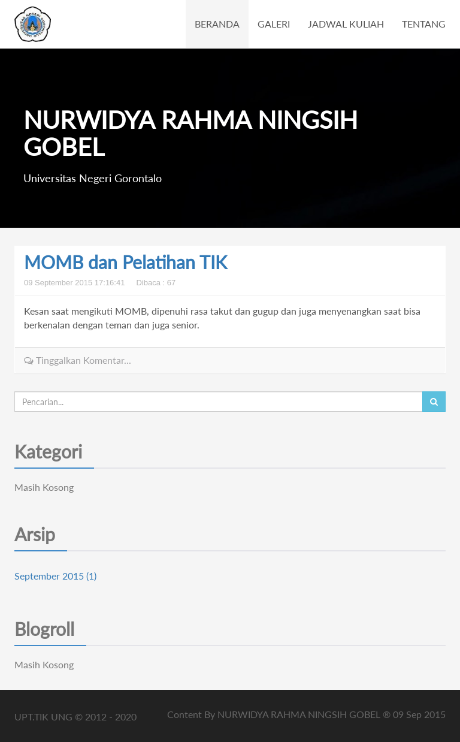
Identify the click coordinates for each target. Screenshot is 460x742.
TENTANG (424, 23)
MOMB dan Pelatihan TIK (125, 262)
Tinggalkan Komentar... (77, 360)
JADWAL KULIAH (346, 23)
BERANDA (217, 23)
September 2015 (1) (55, 575)
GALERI (274, 23)
